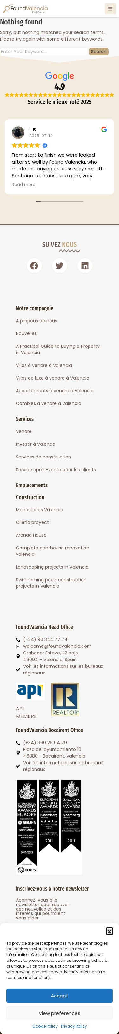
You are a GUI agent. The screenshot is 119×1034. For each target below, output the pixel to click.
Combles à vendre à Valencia (48, 403)
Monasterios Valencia (39, 510)
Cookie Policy (45, 1026)
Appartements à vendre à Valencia (55, 391)
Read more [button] (24, 185)
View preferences (59, 1013)
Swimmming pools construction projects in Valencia (51, 582)
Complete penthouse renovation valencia (52, 551)
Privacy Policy (74, 1026)
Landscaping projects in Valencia (52, 567)
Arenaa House (31, 535)
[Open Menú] (110, 8)
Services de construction (43, 457)
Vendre (24, 431)
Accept (59, 995)
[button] (109, 931)
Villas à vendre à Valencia (44, 365)
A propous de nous (36, 321)
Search (99, 51)
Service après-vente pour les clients (56, 469)
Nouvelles (26, 333)
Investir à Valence (35, 444)
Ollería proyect (32, 522)
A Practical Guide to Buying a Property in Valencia (58, 349)
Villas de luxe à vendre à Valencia (52, 378)
